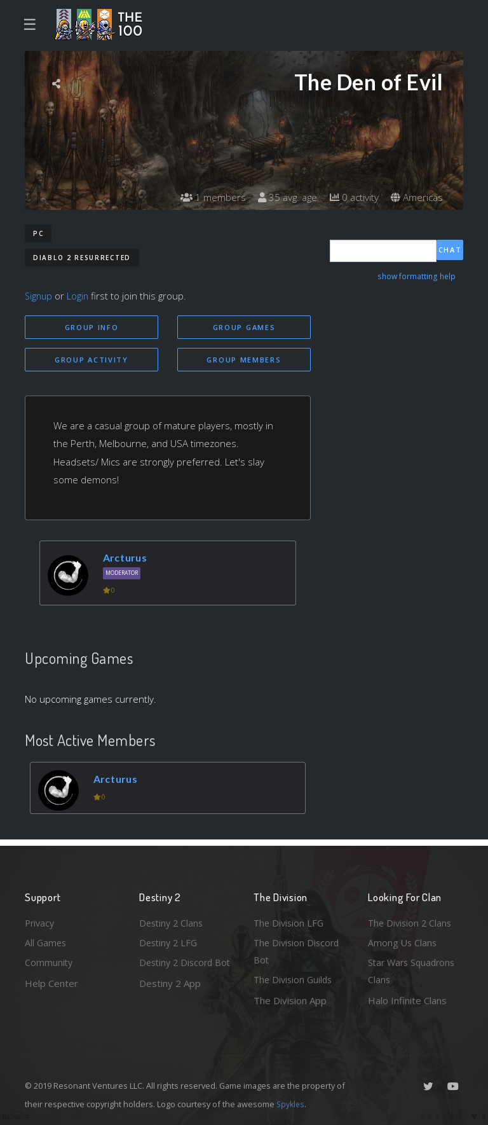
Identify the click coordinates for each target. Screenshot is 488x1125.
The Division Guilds (295, 979)
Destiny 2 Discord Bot (178, 970)
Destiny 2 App (170, 1000)
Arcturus (127, 558)
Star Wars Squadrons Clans (414, 970)
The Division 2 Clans (411, 920)
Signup (39, 295)
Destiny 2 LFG (170, 940)
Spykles (291, 1104)
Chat (450, 250)
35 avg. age (282, 197)
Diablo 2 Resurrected (82, 257)
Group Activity (91, 360)
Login (80, 295)
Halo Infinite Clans (407, 1000)
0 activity (350, 197)
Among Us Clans (403, 940)
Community (49, 961)
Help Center (51, 982)
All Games (46, 940)
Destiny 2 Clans (173, 920)
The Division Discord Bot (298, 949)
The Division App (290, 1000)
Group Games (244, 327)
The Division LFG (290, 920)
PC (38, 233)
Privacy (41, 920)
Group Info (92, 327)
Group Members (244, 360)
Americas (416, 197)
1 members (205, 197)
